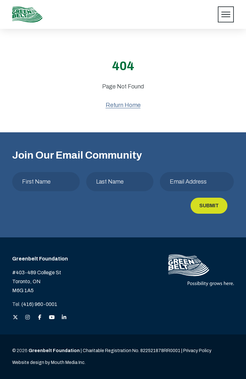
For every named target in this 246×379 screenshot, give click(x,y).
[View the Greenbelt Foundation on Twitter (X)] (15, 318)
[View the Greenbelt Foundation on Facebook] (40, 318)
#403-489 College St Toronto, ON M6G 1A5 (36, 281)
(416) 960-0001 (39, 304)
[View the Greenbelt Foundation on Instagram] (27, 318)
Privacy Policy (197, 350)
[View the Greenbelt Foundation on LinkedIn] (64, 318)
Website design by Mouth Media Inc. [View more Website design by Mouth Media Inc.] (49, 362)
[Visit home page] (27, 14)
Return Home (123, 105)
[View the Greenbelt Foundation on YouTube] (52, 318)
